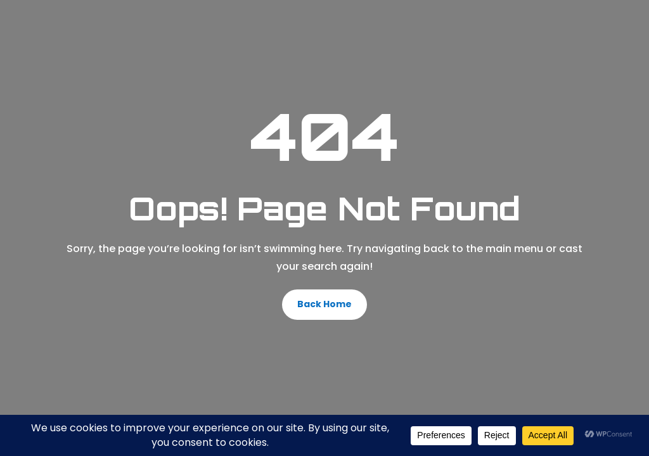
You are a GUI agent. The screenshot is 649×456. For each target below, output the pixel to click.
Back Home (324, 304)
